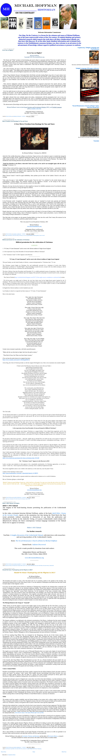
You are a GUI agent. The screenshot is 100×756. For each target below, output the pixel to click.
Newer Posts (3, 751)
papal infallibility (30, 235)
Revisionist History (46, 565)
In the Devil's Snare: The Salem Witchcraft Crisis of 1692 (29, 712)
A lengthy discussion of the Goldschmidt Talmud (26, 535)
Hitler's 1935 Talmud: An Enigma (10, 503)
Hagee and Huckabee (8, 235)
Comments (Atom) (11, 754)
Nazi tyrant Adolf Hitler (39, 565)
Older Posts (64, 751)
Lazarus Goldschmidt (31, 565)
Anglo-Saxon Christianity (9, 498)
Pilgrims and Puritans (33, 748)
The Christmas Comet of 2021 (25, 498)
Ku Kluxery (21, 235)
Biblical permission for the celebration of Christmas (15, 239)
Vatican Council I (42, 235)
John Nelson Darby (15, 235)
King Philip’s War (13, 748)
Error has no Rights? (7, 50)
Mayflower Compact (26, 748)
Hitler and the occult (24, 565)
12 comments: (23, 747)
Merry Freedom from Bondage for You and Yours (15, 121)
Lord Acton (25, 235)
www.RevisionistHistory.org (34, 490)
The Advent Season (17, 498)
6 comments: (23, 116)
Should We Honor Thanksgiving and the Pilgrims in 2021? (17, 569)
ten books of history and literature (30, 736)
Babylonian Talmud (8, 565)
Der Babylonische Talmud (16, 565)
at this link (36, 108)
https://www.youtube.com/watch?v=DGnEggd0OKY (16, 359)
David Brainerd (7, 748)
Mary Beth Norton (20, 748)
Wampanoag (39, 748)
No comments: (23, 497)
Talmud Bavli (51, 565)
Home (34, 751)
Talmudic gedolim (36, 235)
